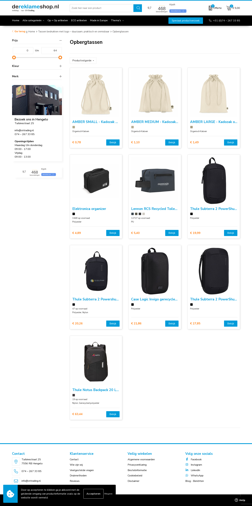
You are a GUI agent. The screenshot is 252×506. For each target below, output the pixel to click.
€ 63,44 (77, 414)
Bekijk (112, 142)
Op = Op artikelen (58, 20)
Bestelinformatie (137, 470)
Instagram (193, 465)
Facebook (193, 459)
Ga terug (19, 31)
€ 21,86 (136, 323)
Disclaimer (133, 481)
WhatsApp (194, 475)
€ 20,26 (77, 323)
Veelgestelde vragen (82, 470)
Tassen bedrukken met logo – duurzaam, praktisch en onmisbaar (73, 31)
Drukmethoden (78, 475)
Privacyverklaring (137, 465)
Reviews (75, 481)
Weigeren (108, 493)
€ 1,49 (194, 142)
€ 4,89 (76, 233)
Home (31, 31)
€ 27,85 (195, 323)
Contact (74, 459)
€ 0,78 (76, 142)
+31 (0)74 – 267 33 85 (226, 20)
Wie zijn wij (76, 465)
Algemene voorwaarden (141, 459)
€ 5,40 (135, 233)
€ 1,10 (135, 142)
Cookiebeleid (135, 475)
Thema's (116, 20)
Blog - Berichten (194, 481)
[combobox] (101, 8)
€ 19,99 (195, 233)
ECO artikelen (79, 20)
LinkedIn (192, 470)
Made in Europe (99, 20)
